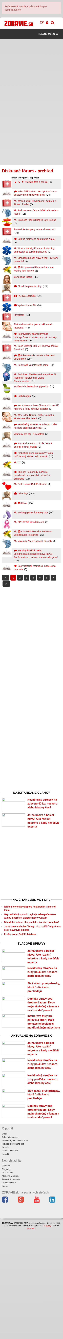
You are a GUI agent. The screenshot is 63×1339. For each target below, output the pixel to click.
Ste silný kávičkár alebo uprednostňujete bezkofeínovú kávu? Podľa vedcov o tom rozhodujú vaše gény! (36, 554)
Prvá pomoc (7, 1282)
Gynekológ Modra (23, 277)
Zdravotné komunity (11, 1288)
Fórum (5, 1295)
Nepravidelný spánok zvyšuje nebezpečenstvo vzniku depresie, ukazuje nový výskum (35, 337)
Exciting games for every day (31, 512)
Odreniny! (21, 493)
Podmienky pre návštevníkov (15, 1250)
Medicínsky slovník (10, 1285)
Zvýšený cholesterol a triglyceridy (31, 386)
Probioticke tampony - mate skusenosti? (35, 229)
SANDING (31, 1337)
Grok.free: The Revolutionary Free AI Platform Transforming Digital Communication (35, 377)
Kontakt (5, 1263)
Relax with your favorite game (31, 365)
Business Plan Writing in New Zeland (35, 220)
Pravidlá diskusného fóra (13, 1253)
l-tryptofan (19, 315)
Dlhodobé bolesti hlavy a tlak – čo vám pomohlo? (31, 940)
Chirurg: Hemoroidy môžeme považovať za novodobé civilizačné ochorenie (32, 475)
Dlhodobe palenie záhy (28, 286)
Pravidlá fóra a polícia (31, 182)
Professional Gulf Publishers (31, 484)
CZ (17, 462)
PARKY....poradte (25, 296)
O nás (4, 1243)
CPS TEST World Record (29, 522)
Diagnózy (6, 1278)
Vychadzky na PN (25, 305)
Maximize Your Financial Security (33, 541)
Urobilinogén (22, 396)
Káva (20, 503)
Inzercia (5, 1256)
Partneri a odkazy (10, 1260)
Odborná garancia (10, 1246)
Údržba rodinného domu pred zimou (34, 239)
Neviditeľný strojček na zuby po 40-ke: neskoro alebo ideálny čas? (42, 803)
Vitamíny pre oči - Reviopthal (29, 434)
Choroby (6, 1275)
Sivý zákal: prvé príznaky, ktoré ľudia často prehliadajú (43, 1023)
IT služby (47, 1335)
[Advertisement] (31, 70)
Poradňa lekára (9, 1292)
